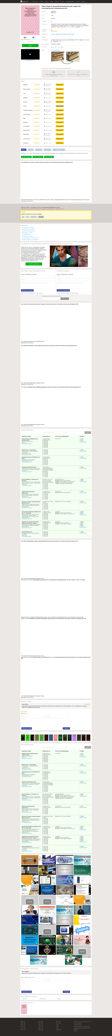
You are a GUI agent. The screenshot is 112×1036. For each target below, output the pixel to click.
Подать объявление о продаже (65, 274)
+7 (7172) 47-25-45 (83, 440)
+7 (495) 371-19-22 (83, 456)
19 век (51, 1)
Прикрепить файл (26, 728)
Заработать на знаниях (59, 149)
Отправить (66, 728)
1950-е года (40, 1023)
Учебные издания (78, 1023)
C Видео (83, 1)
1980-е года (40, 1028)
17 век (41, 1)
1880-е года (22, 1021)
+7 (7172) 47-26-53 (83, 439)
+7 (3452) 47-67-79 (83, 480)
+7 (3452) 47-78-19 (83, 479)
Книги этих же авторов (28, 229)
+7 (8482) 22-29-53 (83, 467)
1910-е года (22, 1026)
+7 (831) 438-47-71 (83, 511)
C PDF (77, 1)
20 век (56, 1)
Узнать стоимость (37, 157)
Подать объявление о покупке (29, 274)
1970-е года (43, 998)
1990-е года (40, 1029)
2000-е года (58, 1021)
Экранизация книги (30, 55)
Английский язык (77, 1024)
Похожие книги (26, 234)
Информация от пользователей (31, 238)
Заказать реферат (26, 157)
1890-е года (22, 1023)
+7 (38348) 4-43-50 (83, 531)
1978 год (24, 998)
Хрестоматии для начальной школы (81, 1026)
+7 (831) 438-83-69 (83, 512)
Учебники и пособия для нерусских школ (83, 1021)
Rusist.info (25, 1)
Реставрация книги (55, 50)
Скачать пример (49, 157)
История (76, 1031)
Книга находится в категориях (30, 239)
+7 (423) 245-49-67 (83, 522)
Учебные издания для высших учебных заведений (82, 1028)
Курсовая (58, 34)
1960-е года (40, 1024)
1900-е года (22, 1024)
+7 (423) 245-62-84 (83, 523)
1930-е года (22, 1029)
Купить (30, 45)
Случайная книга (70, 1)
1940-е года (40, 1021)
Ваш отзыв (24, 711)
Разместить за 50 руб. (27, 290)
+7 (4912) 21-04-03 (83, 491)
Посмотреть (60, 84)
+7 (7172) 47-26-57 (83, 438)
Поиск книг (35, 1)
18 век (46, 1)
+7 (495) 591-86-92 (83, 449)
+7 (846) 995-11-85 (83, 501)
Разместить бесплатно (63, 290)
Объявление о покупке (28, 227)
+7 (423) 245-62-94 (83, 525)
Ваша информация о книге (28, 977)
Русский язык (59, 1029)
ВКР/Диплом (64, 34)
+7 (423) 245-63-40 (83, 524)
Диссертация (71, 34)
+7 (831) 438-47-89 (83, 513)
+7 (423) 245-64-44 (83, 521)
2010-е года (58, 1023)
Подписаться (65, 298)
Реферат (53, 34)
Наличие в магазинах (28, 236)
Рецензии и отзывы (28, 232)
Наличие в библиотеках (29, 231)
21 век (62, 1)
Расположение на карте (27, 443)
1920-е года (22, 1028)
